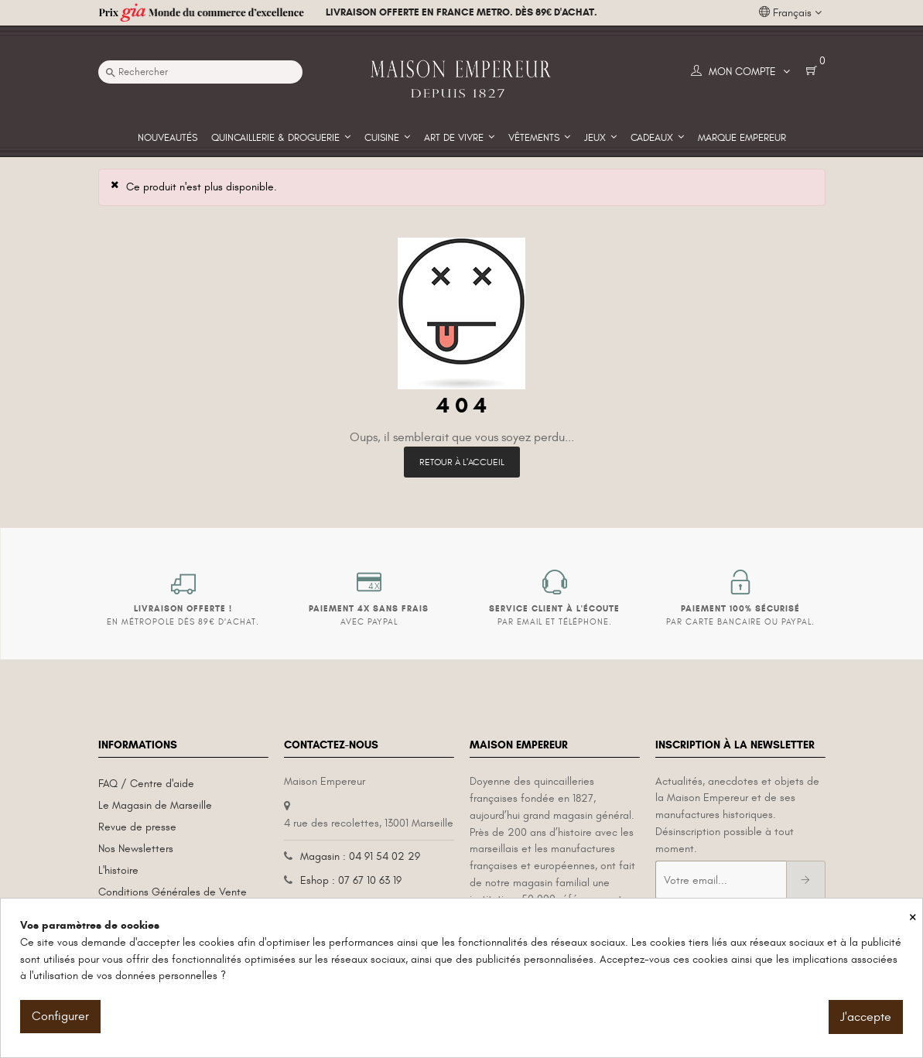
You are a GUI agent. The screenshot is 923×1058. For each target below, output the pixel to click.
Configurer (60, 1016)
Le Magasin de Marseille (155, 805)
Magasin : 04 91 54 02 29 (360, 856)
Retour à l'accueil (461, 462)
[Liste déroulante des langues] (790, 13)
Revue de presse (137, 827)
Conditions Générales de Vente (172, 892)
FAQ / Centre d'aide (146, 783)
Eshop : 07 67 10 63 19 (351, 880)
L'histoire (118, 870)
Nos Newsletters (135, 848)
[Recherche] (200, 72)
